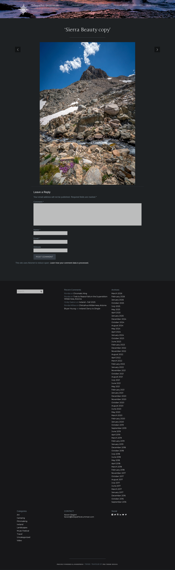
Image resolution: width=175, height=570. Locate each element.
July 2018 (115, 454)
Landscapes (22, 528)
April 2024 (116, 332)
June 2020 (116, 409)
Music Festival (23, 531)
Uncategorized (23, 537)
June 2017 (116, 486)
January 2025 (117, 316)
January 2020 (117, 422)
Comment (38, 202)
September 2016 (118, 502)
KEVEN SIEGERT (152, 5)
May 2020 (115, 412)
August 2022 (117, 355)
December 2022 (118, 348)
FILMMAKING (76, 5)
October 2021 (117, 374)
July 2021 (115, 380)
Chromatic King (80, 294)
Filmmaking (22, 521)
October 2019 (117, 425)
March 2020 (116, 416)
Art (18, 515)
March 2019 (116, 438)
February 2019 (117, 441)
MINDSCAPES (138, 5)
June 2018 (116, 457)
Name (36, 230)
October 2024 (117, 322)
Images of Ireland (121, 5)
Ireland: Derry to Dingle (89, 309)
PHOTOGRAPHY (103, 5)
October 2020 (117, 403)
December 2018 (118, 448)
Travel (19, 534)
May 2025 (115, 310)
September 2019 (118, 428)
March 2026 (116, 294)
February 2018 (118, 470)
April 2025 (116, 313)
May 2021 (115, 387)
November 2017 (118, 473)
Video (19, 541)
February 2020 (118, 419)
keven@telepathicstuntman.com (79, 517)
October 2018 (117, 451)
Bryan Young (70, 309)
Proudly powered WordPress (70, 565)
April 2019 (115, 435)
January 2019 (117, 444)
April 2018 (115, 464)
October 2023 (117, 339)
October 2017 (117, 477)
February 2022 (118, 364)
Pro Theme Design (111, 565)
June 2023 (116, 342)
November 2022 (118, 351)
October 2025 (117, 303)
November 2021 (118, 371)
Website (36, 247)
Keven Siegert (70, 515)
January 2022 (117, 367)
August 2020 (117, 406)
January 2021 (117, 393)
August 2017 (117, 480)
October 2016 (117, 499)
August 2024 (117, 326)
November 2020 (118, 399)
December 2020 (118, 396)
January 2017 (117, 493)
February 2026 (118, 297)
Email (36, 238)
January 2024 (117, 335)
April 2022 (116, 358)
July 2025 (115, 306)
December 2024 (118, 319)
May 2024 (115, 329)
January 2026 (117, 300)
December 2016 (118, 496)
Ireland (20, 525)
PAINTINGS (89, 5)
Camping (21, 518)
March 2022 (116, 361)
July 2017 (115, 483)
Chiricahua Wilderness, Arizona (92, 306)
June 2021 (116, 383)
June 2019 (116, 432)
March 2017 (116, 489)
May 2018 (115, 460)
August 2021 (117, 377)
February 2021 (117, 390)
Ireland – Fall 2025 (87, 302)
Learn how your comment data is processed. (69, 262)
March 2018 (116, 467)
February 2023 (118, 345)
